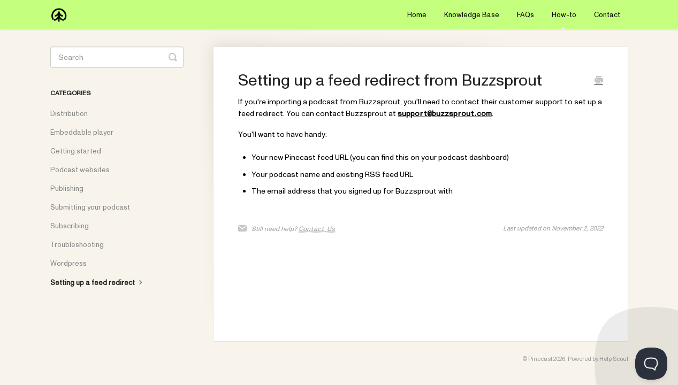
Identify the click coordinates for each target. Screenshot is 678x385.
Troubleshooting (77, 245)
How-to (564, 19)
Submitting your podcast (90, 207)
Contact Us (317, 229)
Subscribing (69, 226)
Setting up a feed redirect (97, 282)
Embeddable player (81, 132)
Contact (607, 15)
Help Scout (613, 359)
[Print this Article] (599, 81)
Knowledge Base (471, 15)
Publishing (66, 189)
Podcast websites (80, 170)
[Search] (117, 57)
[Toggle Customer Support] (651, 364)
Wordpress (68, 263)
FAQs (525, 15)
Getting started (75, 151)
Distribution (69, 114)
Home (416, 15)
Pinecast (540, 359)
